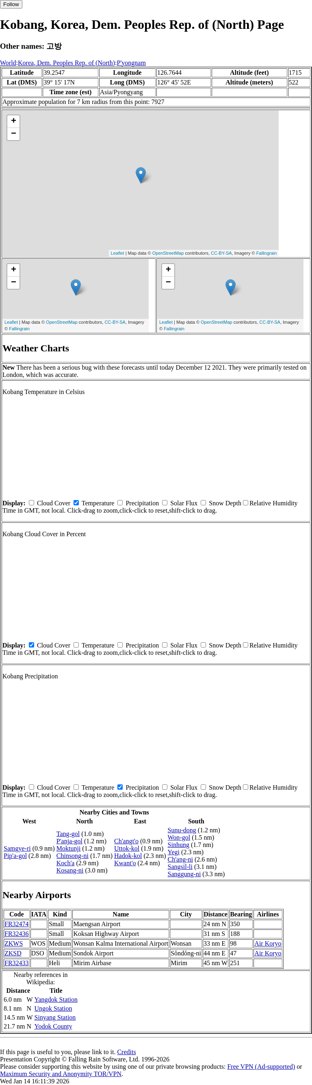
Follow (11, 4)
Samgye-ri (17, 848)
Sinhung (178, 844)
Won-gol (179, 837)
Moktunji (68, 848)
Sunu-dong (182, 830)
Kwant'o (125, 863)
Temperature (98, 503)
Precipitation (142, 503)
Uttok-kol (126, 848)
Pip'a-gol (15, 855)
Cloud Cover (53, 503)
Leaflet (117, 253)
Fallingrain (266, 253)
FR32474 (16, 923)
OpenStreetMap (168, 253)
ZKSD (13, 953)
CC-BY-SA (221, 253)
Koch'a (65, 863)
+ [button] (13, 121)
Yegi (174, 852)
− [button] (13, 134)
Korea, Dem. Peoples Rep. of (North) (66, 62)
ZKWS (13, 943)
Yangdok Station (56, 999)
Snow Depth (225, 503)
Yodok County (53, 1026)
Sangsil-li (180, 866)
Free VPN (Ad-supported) (261, 1066)
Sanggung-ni (184, 874)
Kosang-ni (70, 870)
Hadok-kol (128, 855)
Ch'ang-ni (180, 859)
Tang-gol (68, 833)
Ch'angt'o (126, 841)
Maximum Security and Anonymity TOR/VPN (60, 1073)
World (8, 62)
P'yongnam (131, 62)
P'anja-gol (69, 841)
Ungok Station (53, 1008)
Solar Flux (183, 503)
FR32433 (16, 962)
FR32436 (16, 933)
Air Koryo (267, 943)
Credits (126, 1051)
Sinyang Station (55, 1017)
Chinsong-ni (72, 855)
